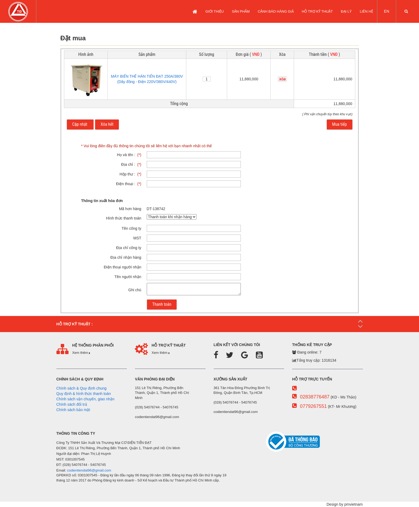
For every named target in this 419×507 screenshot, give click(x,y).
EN (386, 11)
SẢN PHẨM (241, 11)
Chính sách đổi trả (71, 404)
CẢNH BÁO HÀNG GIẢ (276, 11)
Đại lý (346, 11)
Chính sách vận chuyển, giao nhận (85, 399)
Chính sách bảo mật (73, 410)
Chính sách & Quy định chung (81, 388)
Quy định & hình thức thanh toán (83, 393)
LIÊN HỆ (366, 11)
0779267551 (313, 406)
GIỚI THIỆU (214, 11)
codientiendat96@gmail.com (89, 470)
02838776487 (315, 397)
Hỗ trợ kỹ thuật (317, 11)
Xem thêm (81, 353)
